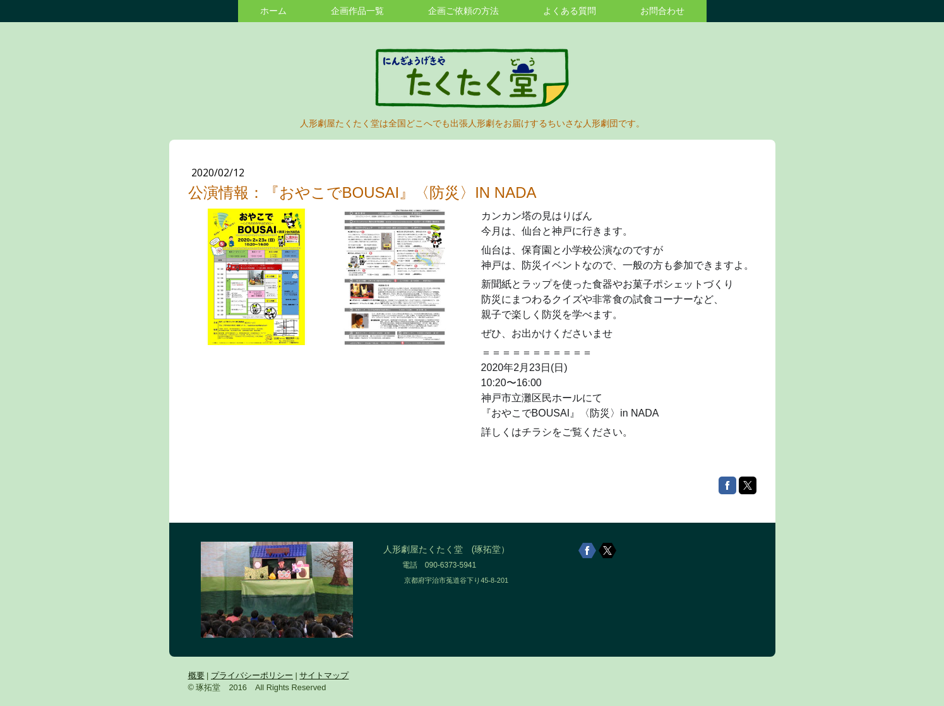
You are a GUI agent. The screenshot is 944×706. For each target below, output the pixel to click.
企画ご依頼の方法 (463, 11)
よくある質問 (569, 11)
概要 (196, 675)
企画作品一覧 (357, 11)
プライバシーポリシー (252, 675)
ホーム (273, 11)
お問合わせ (662, 11)
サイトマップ (324, 675)
